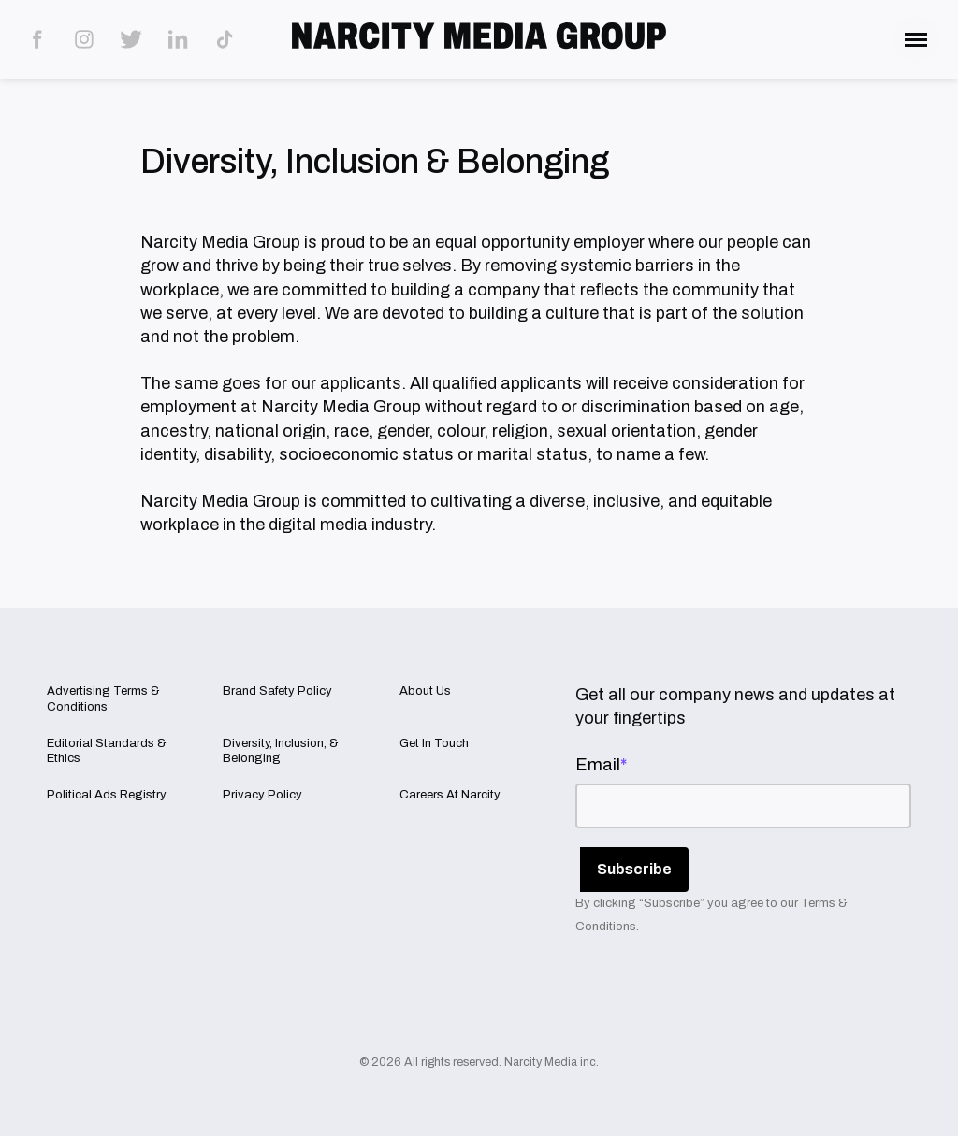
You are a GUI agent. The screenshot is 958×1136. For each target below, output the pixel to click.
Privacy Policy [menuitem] (262, 794)
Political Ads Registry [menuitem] (107, 794)
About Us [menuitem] (425, 690)
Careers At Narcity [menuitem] (450, 794)
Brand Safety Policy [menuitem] (277, 690)
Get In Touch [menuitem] (434, 743)
